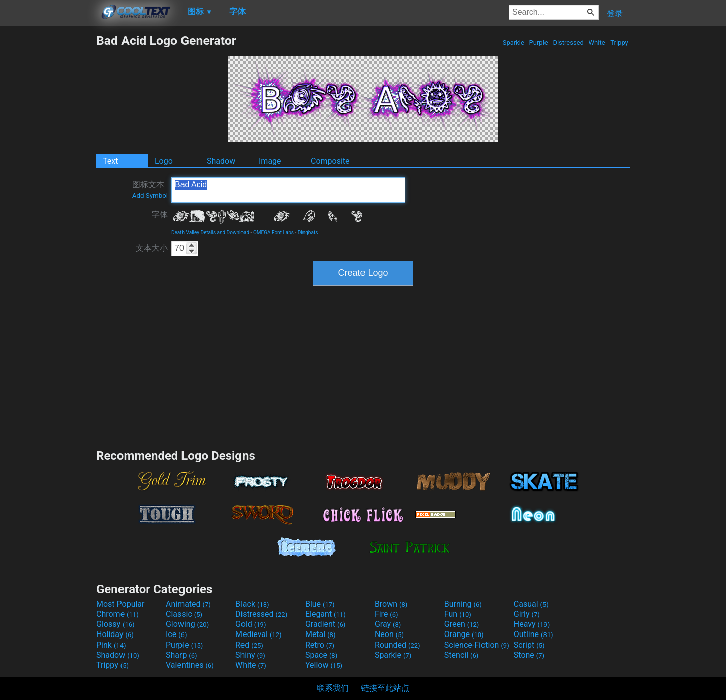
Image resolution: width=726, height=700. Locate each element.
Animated (188, 604)
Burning (463, 604)
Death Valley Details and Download (210, 232)
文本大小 (152, 248)
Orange (464, 634)
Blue (320, 604)
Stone (529, 655)
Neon (389, 634)
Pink (111, 645)
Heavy (532, 624)
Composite (330, 161)
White (597, 42)
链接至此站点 (385, 688)
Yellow (323, 665)
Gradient (325, 624)
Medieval (258, 634)
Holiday (115, 634)
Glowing (187, 624)
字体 (160, 214)
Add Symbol (150, 195)
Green (461, 624)
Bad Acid (288, 190)
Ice (176, 634)
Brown (391, 604)
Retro (319, 645)
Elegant (325, 614)
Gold (250, 624)
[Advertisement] (48, 184)
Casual (531, 604)
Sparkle (513, 42)
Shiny (250, 655)
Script (529, 645)
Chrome (117, 614)
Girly (527, 614)
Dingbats (308, 232)
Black (252, 604)
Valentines (190, 665)
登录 (615, 13)
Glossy (115, 624)
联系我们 (333, 688)
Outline (533, 634)
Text (110, 161)
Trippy (619, 42)
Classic (184, 614)
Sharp (181, 655)
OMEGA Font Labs (273, 232)
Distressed (568, 42)
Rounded (397, 645)
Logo (164, 161)
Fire (386, 614)
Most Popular (120, 604)
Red (249, 645)
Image (270, 161)
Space (321, 655)
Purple (538, 42)
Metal (320, 634)
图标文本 (150, 189)
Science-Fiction (476, 645)
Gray (388, 624)
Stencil (461, 655)
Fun (457, 614)
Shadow (221, 161)
